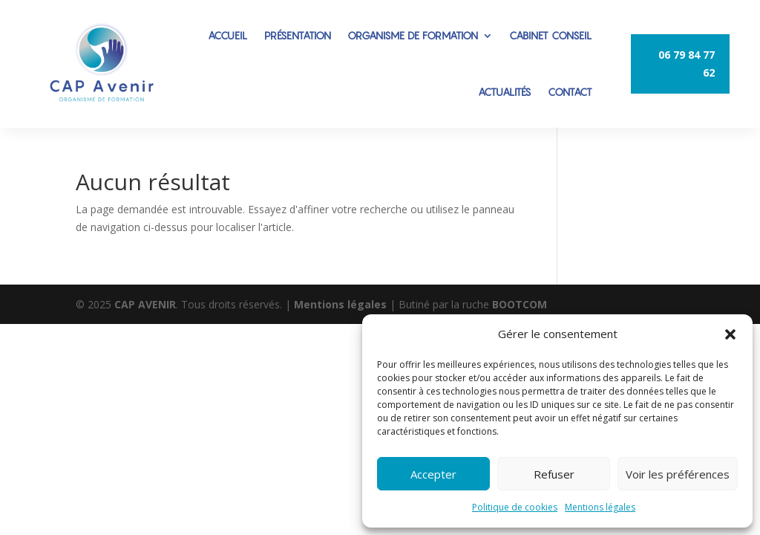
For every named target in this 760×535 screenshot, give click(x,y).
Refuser (554, 474)
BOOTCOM (519, 304)
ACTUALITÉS (504, 91)
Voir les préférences (678, 474)
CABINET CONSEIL (550, 35)
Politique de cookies (514, 507)
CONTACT (570, 91)
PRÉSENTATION (297, 35)
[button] (730, 334)
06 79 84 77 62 (686, 64)
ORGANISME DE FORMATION (412, 35)
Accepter (433, 474)
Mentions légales (600, 507)
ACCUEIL (228, 35)
